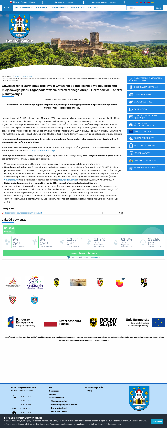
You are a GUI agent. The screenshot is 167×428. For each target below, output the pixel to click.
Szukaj (158, 8)
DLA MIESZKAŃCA (22, 8)
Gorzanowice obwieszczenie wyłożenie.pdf (23, 213)
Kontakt (52, 394)
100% (106, 2)
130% (113, 2)
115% (110, 2)
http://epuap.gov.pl (67, 180)
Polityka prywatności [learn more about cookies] (114, 424)
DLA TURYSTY (41, 8)
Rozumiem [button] (157, 421)
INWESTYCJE (76, 8)
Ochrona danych (56, 398)
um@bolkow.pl (11, 180)
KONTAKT (92, 8)
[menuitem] (7, 8)
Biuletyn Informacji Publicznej (22, 2)
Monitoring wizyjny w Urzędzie (64, 404)
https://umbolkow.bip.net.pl (42, 151)
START (7, 8)
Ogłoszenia (54, 391)
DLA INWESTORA (59, 8)
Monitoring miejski (59, 401)
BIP (50, 387)
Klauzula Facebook (59, 411)
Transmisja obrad (58, 408)
